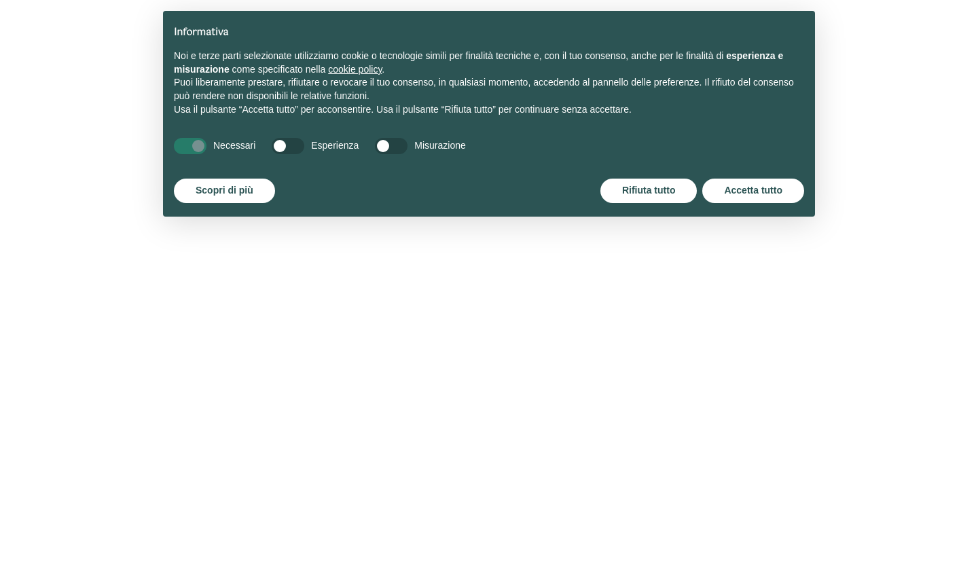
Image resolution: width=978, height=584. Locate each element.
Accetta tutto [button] (753, 190)
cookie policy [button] (355, 69)
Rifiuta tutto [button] (649, 190)
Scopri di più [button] (224, 190)
